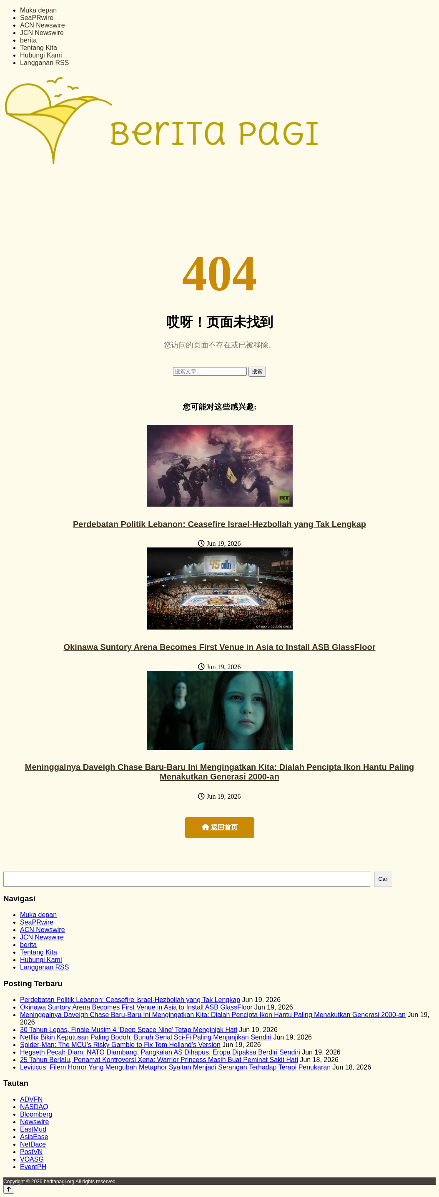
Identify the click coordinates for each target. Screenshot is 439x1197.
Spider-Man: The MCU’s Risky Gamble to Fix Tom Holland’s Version (120, 1044)
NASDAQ (34, 1106)
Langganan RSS (44, 62)
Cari (384, 879)
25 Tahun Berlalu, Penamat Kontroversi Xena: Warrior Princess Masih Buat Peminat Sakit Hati (159, 1059)
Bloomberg (36, 1114)
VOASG (32, 1159)
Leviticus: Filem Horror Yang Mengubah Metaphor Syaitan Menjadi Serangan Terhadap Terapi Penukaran (175, 1067)
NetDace (33, 1144)
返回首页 (220, 827)
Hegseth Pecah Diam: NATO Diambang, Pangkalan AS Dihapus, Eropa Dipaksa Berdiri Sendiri (160, 1052)
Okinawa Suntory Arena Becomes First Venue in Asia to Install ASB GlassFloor (220, 647)
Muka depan (38, 10)
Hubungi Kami (41, 55)
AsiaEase (34, 1136)
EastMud (33, 1129)
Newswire (34, 1121)
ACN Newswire (42, 25)
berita (28, 40)
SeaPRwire (36, 17)
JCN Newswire (42, 32)
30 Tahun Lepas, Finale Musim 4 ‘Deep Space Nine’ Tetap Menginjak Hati (128, 1029)
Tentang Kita (38, 47)
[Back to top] (8, 1189)
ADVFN (31, 1099)
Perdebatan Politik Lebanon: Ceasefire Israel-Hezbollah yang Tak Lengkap (219, 524)
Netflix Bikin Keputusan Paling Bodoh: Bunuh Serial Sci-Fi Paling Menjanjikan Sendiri (145, 1037)
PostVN (31, 1151)
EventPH (33, 1166)
